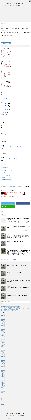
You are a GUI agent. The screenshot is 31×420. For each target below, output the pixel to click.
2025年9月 (3, 323)
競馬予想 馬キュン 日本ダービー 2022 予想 (15, 241)
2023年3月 (3, 356)
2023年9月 (3, 350)
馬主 (2, 401)
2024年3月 (3, 343)
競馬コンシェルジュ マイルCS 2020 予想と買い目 (14, 186)
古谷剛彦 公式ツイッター (7, 168)
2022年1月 (3, 372)
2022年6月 (3, 366)
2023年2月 (3, 357)
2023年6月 (3, 353)
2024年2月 (3, 344)
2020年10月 (3, 388)
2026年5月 (3, 314)
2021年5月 (3, 381)
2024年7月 (3, 339)
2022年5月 (3, 367)
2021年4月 (3, 382)
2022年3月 (3, 370)
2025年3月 (3, 330)
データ (2, 396)
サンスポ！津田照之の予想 (6, 175)
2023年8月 (3, 351)
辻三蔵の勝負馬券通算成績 (6, 43)
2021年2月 (3, 384)
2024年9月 (3, 336)
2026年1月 (3, 319)
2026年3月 (3, 316)
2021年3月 (3, 383)
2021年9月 (3, 376)
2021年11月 (3, 374)
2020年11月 (3, 387)
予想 (2, 211)
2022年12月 (3, 360)
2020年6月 (3, 391)
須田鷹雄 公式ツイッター (7, 167)
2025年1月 (3, 332)
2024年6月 (3, 340)
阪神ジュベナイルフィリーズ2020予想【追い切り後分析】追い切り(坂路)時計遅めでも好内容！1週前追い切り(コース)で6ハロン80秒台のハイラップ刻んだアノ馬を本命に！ (18, 250)
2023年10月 (3, 349)
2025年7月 (3, 325)
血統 (2, 399)
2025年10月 (3, 322)
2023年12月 (3, 346)
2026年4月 (3, 315)
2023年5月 (3, 354)
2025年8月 (3, 324)
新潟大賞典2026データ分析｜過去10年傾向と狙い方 (17, 295)
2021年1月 (3, 385)
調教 (2, 400)
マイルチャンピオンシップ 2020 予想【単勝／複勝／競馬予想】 (15, 257)
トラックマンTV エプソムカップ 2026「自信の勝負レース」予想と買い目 (15, 308)
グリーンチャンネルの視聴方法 (8, 180)
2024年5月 (3, 341)
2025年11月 (3, 321)
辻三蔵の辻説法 (5, 172)
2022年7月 (3, 365)
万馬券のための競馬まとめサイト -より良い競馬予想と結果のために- (15, 415)
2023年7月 (3, 352)
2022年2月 (3, 371)
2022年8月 (3, 364)
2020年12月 (3, 386)
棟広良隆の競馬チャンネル (7, 170)
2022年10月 (3, 362)
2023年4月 (3, 355)
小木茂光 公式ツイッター (6, 177)
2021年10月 (3, 375)
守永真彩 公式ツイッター (6, 179)
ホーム (2, 397)
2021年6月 (3, 380)
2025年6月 (3, 326)
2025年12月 (3, 320)
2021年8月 (3, 377)
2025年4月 (3, 329)
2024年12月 (3, 333)
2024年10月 (3, 335)
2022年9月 (3, 363)
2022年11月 (3, 361)
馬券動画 (2, 404)
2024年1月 (3, 345)
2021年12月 (3, 373)
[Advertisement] (15, 14)
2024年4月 (3, 342)
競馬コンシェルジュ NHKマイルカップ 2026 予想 (16, 265)
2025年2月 (3, 331)
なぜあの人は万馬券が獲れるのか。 (15, 3)
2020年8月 (3, 390)
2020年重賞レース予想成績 (6, 42)
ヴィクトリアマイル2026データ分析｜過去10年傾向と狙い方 (12, 309)
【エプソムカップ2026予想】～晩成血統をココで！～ (17, 272)
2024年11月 (3, 334)
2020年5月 (3, 392)
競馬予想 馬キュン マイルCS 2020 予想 (11, 259)
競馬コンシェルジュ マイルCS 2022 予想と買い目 (16, 234)
